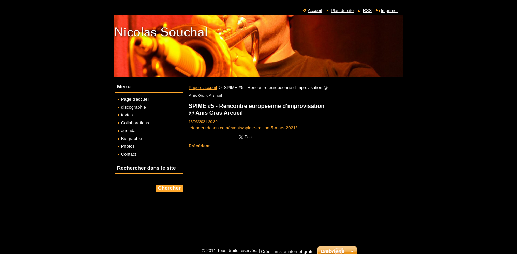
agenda (128, 130)
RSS (367, 10)
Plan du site (342, 10)
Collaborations (135, 122)
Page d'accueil (203, 87)
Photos (128, 146)
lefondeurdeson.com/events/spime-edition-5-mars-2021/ (243, 127)
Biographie (131, 138)
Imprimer (389, 10)
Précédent (199, 146)
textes (127, 114)
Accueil (315, 10)
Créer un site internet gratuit (288, 251)
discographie (133, 107)
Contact (128, 154)
